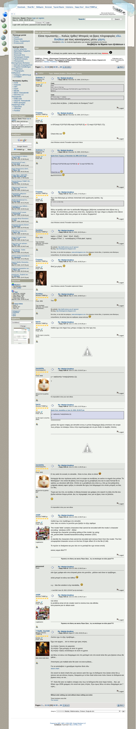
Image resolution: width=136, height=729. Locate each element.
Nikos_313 (16, 157)
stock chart (55, 668)
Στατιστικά (16, 281)
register (41, 18)
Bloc (71, 725)
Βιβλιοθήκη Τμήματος (22, 51)
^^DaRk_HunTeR (43, 631)
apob (14, 314)
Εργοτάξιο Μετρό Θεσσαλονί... (20, 218)
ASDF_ (38, 515)
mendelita (40, 368)
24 (61, 67)
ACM (16, 83)
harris (38, 322)
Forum (16, 37)
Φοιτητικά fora (19, 55)
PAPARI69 (16, 312)
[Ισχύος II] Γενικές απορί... (19, 237)
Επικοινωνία (19, 43)
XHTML (75, 725)
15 (56, 67)
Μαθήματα (39, 7)
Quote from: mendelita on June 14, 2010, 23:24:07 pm (67, 410)
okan (14, 220)
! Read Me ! (31, 7)
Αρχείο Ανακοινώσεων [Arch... (20, 168)
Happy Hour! (79, 7)
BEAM (16, 91)
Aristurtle (17, 85)
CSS (80, 725)
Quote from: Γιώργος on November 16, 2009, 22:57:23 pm (69, 156)
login (34, 18)
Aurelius (39, 230)
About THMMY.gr (91, 7)
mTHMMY (18, 77)
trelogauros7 (16, 311)
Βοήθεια (59, 39)
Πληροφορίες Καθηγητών (18, 72)
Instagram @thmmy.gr (22, 75)
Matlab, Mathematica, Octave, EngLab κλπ (91, 60)
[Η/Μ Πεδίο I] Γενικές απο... (20, 231)
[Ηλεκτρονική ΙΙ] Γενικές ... (19, 162)
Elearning (17, 53)
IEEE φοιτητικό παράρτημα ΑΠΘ (19, 104)
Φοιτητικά (48, 7)
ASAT (16, 89)
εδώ (118, 35)
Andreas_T (40, 78)
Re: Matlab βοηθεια (65, 78)
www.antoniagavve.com (79, 252)
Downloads (21, 7)
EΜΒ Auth (18, 99)
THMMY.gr (38, 58)
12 (48, 67)
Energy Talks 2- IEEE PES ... (20, 175)
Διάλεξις (15, 182)
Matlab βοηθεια (64, 61)
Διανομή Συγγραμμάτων (23, 65)
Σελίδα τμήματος (20, 49)
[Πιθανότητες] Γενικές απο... (20, 187)
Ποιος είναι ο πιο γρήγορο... (20, 243)
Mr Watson (16, 207)
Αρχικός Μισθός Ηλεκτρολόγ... (20, 262)
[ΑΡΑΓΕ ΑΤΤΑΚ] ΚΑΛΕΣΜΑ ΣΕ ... (21, 256)
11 (46, 67)
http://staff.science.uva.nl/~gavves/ (68, 247)
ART (15, 87)
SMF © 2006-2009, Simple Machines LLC (73, 723)
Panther (17, 111)
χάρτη (101, 39)
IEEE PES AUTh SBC (19, 176)
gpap (14, 315)
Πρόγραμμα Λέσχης (21, 57)
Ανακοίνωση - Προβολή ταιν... (20, 274)
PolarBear (53, 61)
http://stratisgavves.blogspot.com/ (66, 249)
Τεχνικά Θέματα (58, 7)
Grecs (15, 263)
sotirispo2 (16, 276)
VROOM (17, 109)
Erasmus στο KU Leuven (19, 212)
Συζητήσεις (69, 7)
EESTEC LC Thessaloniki (18, 96)
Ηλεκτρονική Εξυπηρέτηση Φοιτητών (21, 62)
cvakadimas (17, 257)
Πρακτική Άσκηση (20, 59)
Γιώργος (39, 113)
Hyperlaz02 (16, 195)
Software (50, 60)
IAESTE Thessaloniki (22, 101)
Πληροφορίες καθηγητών (19, 193)
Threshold (16, 251)
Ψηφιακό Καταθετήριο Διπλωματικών (21, 68)
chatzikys (46, 61)
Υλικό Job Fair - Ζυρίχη (18, 249)
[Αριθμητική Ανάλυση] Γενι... (20, 200)
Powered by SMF (55, 723)
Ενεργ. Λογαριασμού (22, 41)
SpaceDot (18, 107)
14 (54, 67)
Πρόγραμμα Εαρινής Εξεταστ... (21, 225)
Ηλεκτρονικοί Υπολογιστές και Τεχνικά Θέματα (65, 58)
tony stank (16, 164)
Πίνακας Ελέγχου (19, 116)
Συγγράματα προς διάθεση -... (20, 206)
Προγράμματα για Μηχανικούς (65, 60)
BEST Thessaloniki (21, 93)
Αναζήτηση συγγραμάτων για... (21, 268)
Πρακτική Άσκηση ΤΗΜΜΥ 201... (21, 181)
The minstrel (54, 700)
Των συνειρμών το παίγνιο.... (20, 156)
